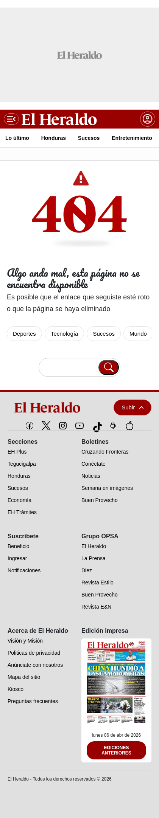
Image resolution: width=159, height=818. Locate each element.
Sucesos (104, 333)
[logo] (54, 407)
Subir (132, 407)
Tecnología (64, 333)
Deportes (24, 333)
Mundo (138, 333)
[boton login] (147, 119)
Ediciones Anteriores (116, 750)
